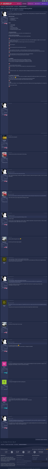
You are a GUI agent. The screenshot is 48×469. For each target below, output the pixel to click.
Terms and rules (35, 449)
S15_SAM (4, 140)
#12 (46, 322)
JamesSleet (41, 451)
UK (7, 407)
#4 (46, 152)
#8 (46, 237)
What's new (31, 3)
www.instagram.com (5, 22)
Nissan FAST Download (21, 464)
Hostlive (31, 468)
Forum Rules (20, 457)
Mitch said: (10, 418)
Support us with (24, 460)
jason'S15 (4, 242)
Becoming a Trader (21, 459)
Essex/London (6, 389)
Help (45, 449)
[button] (21, 3)
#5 (46, 169)
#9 (46, 257)
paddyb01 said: (11, 215)
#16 (46, 397)
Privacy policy (41, 449)
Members (44, 3)
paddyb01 (4, 157)
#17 (46, 416)
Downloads (38, 3)
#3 (46, 135)
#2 (46, 103)
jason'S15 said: (11, 342)
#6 (46, 191)
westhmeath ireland (5, 162)
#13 (46, 339)
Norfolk (6, 246)
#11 (46, 300)
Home (19, 3)
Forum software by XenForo (15, 468)
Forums (25, 3)
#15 (46, 380)
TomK (4, 385)
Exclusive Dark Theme (4, 449)
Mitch (4, 402)
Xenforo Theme (36, 468)
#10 (46, 276)
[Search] (47, 1)
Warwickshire (6, 112)
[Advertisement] (27, 94)
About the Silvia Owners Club (22, 462)
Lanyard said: (11, 194)
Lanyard (4, 16)
